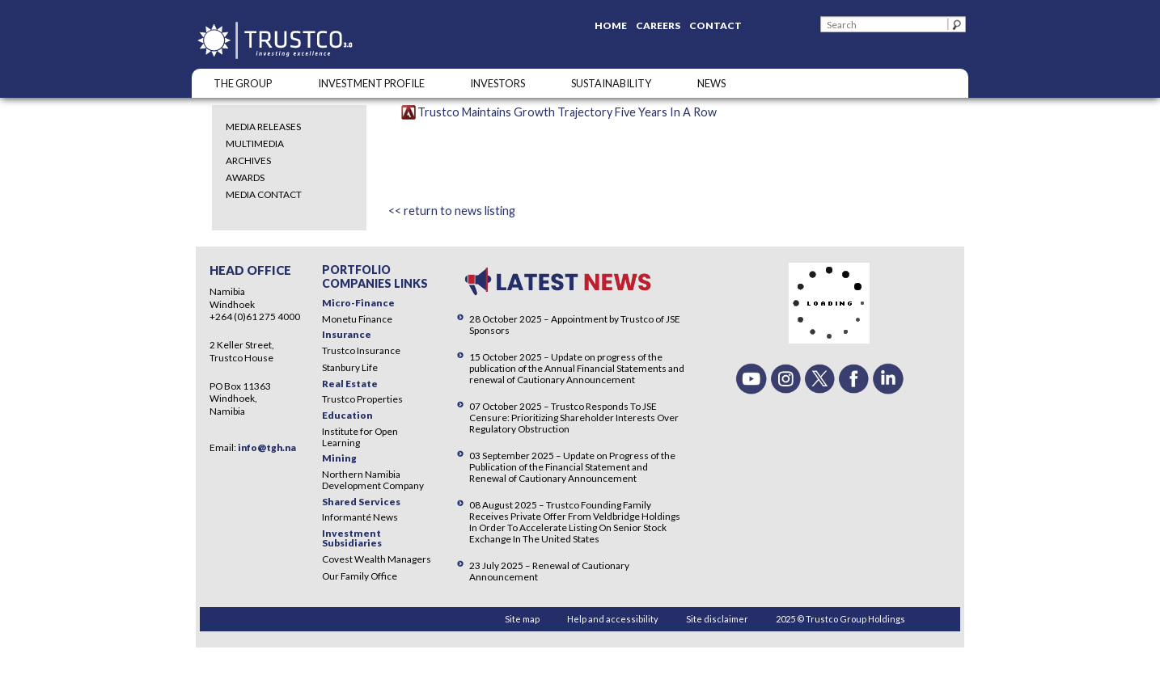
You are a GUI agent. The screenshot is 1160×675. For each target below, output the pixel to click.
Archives (248, 160)
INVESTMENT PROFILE (371, 83)
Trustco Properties (362, 399)
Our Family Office (359, 576)
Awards (245, 177)
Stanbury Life (350, 367)
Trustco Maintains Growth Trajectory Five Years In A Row (567, 112)
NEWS (711, 83)
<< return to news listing (451, 210)
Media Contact (264, 194)
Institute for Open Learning (360, 437)
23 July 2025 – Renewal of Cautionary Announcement (549, 571)
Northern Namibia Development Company (373, 479)
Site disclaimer (717, 619)
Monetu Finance (357, 319)
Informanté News (360, 517)
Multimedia (255, 143)
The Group (243, 83)
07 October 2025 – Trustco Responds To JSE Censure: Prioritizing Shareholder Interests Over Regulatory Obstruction (574, 417)
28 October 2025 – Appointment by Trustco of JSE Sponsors (574, 324)
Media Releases (263, 126)
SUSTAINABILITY (611, 83)
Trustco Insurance (361, 350)
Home (611, 25)
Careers (658, 25)
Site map (522, 619)
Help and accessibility (612, 619)
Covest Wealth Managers (376, 559)
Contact (715, 25)
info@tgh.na (267, 447)
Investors (497, 83)
